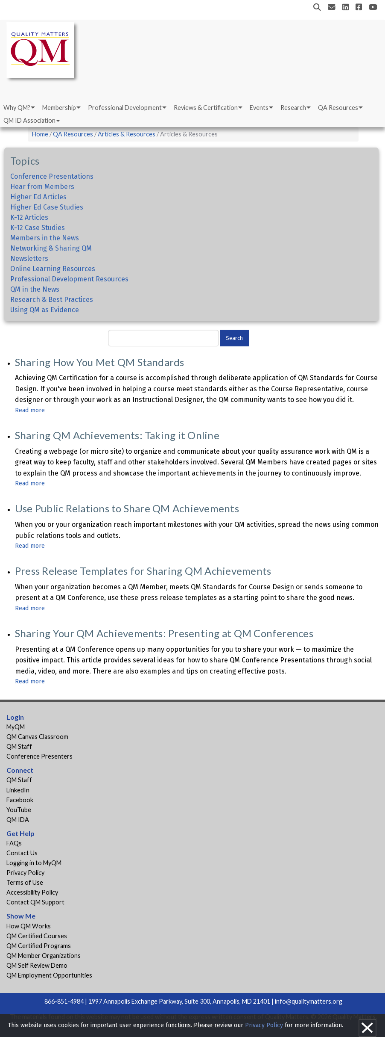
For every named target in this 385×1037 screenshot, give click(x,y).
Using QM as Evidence (44, 310)
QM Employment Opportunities (49, 975)
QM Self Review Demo (36, 965)
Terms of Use (24, 882)
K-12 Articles (29, 217)
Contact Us (22, 853)
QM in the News (34, 289)
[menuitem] (18, 107)
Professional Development (125, 107)
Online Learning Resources (52, 269)
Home (40, 134)
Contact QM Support (35, 902)
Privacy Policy (25, 872)
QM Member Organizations (43, 955)
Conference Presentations (51, 176)
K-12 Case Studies (37, 228)
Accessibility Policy (32, 892)
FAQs (14, 843)
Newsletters (29, 258)
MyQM (15, 726)
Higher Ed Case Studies (46, 207)
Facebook (19, 800)
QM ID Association (29, 120)
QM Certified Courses (36, 936)
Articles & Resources (127, 134)
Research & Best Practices (51, 299)
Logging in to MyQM (33, 862)
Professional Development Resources (69, 279)
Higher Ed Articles (38, 197)
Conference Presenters (39, 756)
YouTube (18, 809)
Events (259, 107)
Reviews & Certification (206, 107)
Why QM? (16, 107)
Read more (30, 410)
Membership (59, 107)
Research (293, 107)
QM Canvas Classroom (37, 736)
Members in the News (44, 238)
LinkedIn (17, 790)
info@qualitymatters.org (308, 1001)
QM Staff (19, 746)
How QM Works (28, 926)
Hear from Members (42, 187)
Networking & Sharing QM (51, 248)
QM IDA (17, 819)
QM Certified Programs (38, 945)
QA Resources (338, 107)
